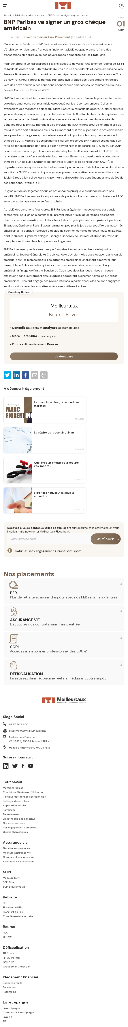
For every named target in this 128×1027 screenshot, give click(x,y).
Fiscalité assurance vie (16, 848)
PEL (5, 1021)
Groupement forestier (16, 966)
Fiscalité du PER (12, 907)
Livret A (7, 1017)
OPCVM (7, 937)
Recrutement (11, 814)
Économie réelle (12, 983)
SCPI (14, 647)
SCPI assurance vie (14, 886)
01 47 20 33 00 (18, 724)
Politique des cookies (16, 801)
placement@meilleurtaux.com (27, 730)
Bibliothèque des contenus (29, 15)
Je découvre (64, 356)
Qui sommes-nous (14, 823)
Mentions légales (13, 787)
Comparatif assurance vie (18, 857)
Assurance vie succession (18, 861)
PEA (5, 932)
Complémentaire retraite (18, 916)
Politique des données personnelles (24, 796)
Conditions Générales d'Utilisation (23, 792)
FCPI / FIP (8, 962)
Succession (9, 987)
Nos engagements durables (19, 827)
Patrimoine (9, 991)
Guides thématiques (15, 832)
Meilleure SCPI (11, 877)
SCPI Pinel (8, 882)
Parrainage (9, 810)
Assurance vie (25, 620)
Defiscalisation (26, 674)
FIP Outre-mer (11, 957)
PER (13, 593)
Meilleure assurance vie (17, 852)
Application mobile (14, 805)
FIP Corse (8, 953)
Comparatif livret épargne (19, 1012)
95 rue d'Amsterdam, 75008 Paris (29, 747)
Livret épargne (11, 1008)
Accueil (7, 15)
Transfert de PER (13, 911)
